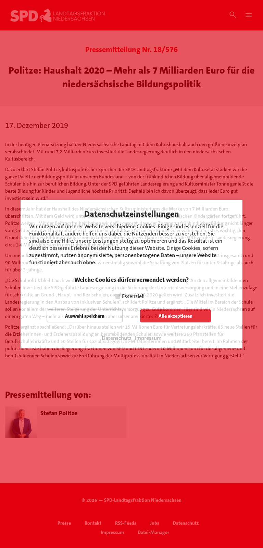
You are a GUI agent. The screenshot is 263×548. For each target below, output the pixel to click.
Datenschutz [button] (117, 338)
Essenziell (133, 296)
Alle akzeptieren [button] (175, 316)
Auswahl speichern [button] (84, 316)
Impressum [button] (148, 338)
